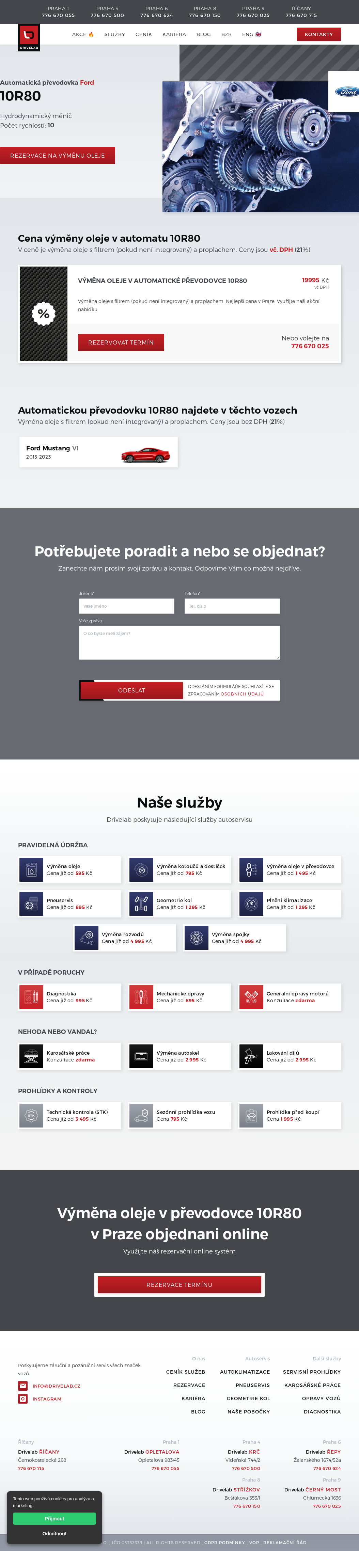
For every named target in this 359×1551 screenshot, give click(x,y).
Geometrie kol (248, 1398)
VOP (254, 1542)
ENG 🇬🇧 (252, 34)
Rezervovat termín (121, 342)
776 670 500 (107, 15)
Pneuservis (253, 1385)
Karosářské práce (312, 1385)
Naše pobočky (249, 1411)
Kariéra (174, 34)
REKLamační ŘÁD (285, 1542)
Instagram (47, 1399)
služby (115, 34)
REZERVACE (189, 1385)
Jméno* (86, 593)
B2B (226, 34)
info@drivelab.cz (57, 1386)
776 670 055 (58, 15)
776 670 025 (253, 15)
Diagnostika (322, 1411)
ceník (144, 34)
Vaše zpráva (90, 620)
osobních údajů (242, 693)
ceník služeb (185, 1372)
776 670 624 (156, 15)
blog (204, 34)
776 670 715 (301, 15)
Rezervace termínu (179, 1284)
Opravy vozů (321, 1398)
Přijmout (54, 1518)
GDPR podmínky (224, 1542)
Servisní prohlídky (312, 1372)
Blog (198, 1411)
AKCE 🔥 (83, 34)
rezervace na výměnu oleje (57, 155)
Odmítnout (55, 1533)
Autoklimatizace (245, 1372)
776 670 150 (205, 15)
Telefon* (192, 593)
